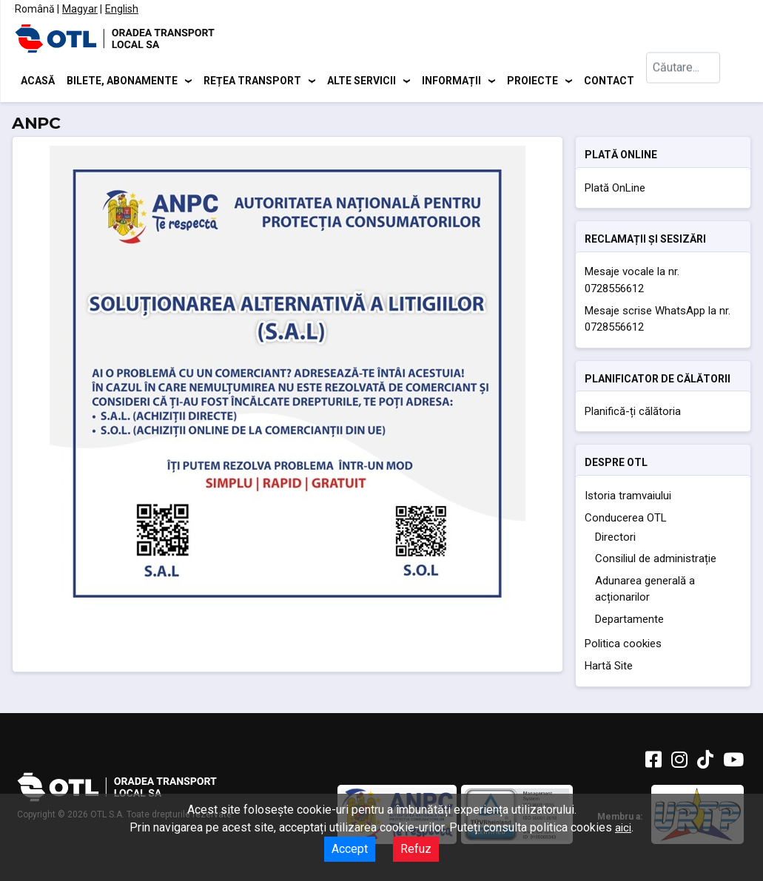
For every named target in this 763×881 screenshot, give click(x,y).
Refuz (415, 849)
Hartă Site (609, 668)
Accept (350, 849)
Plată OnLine (615, 190)
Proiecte (532, 81)
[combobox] (683, 81)
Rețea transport (252, 81)
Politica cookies (623, 646)
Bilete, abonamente (122, 81)
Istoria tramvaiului (628, 497)
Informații (451, 81)
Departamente (629, 621)
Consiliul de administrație (655, 561)
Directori (615, 539)
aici (623, 827)
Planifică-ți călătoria (633, 413)
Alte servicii (361, 81)
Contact (609, 81)
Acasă (38, 81)
